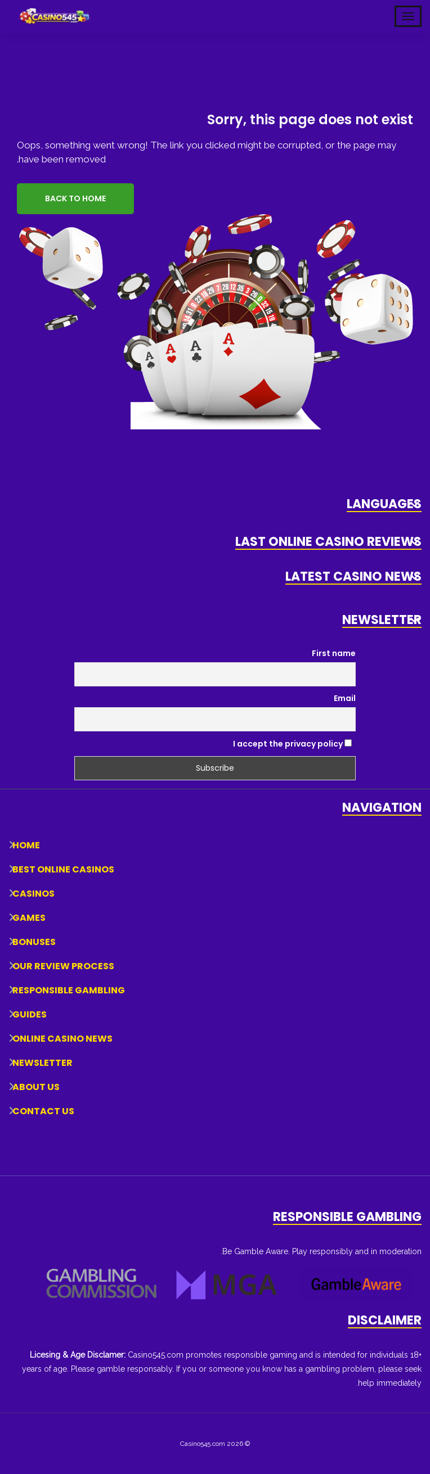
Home (26, 845)
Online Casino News (62, 1038)
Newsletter (42, 1062)
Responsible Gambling (68, 990)
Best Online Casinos (63, 869)
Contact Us (43, 1111)
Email (345, 698)
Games (29, 917)
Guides (29, 1014)
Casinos (33, 893)
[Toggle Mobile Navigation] (408, 16)
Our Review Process (63, 966)
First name (334, 653)
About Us (36, 1086)
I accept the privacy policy (292, 743)
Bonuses (34, 941)
